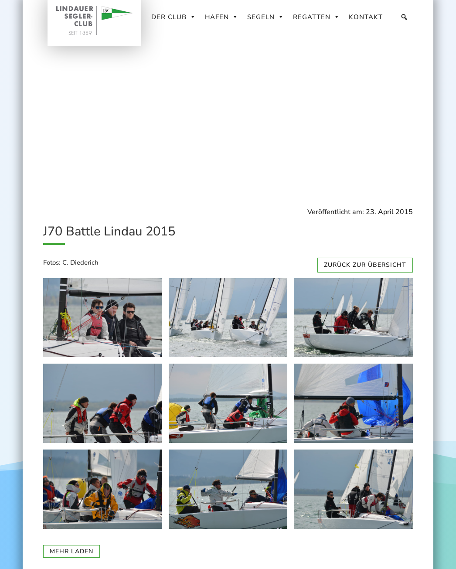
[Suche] (404, 17)
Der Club (173, 17)
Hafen (221, 17)
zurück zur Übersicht (365, 265)
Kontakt (366, 17)
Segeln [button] (265, 17)
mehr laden (71, 551)
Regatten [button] (316, 17)
